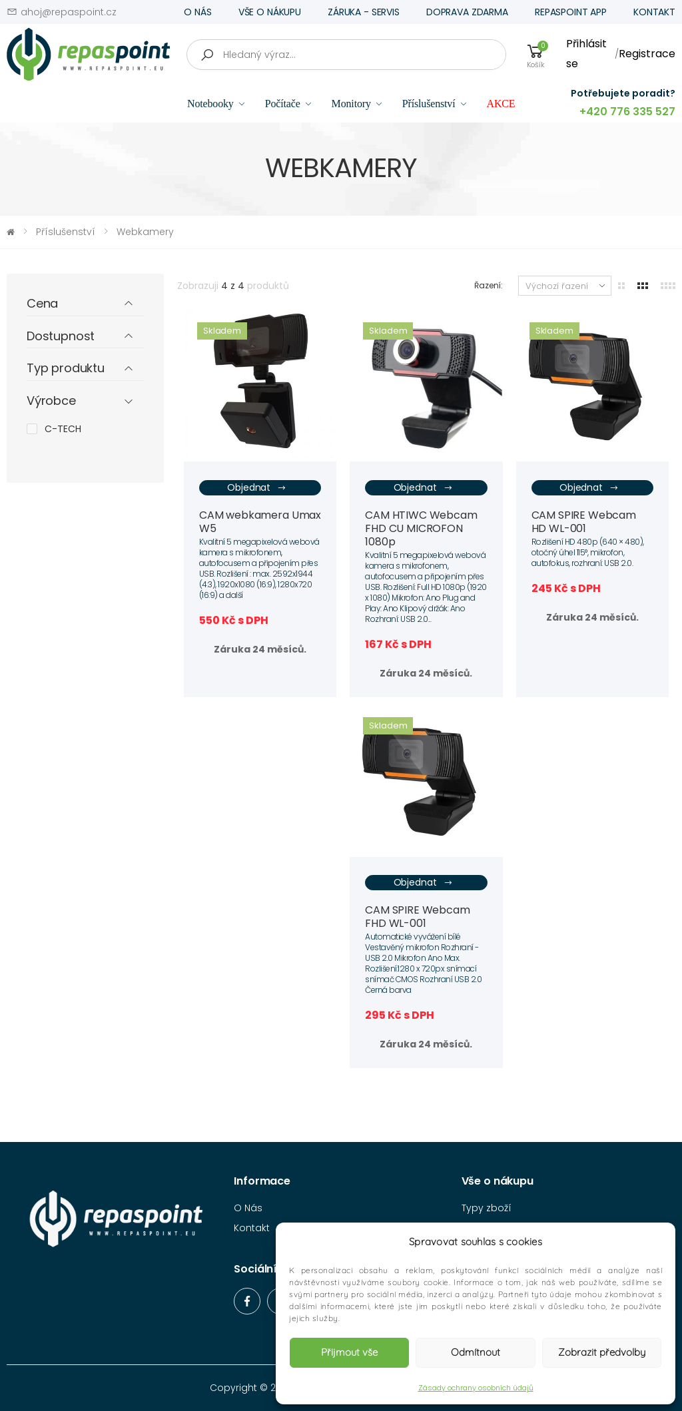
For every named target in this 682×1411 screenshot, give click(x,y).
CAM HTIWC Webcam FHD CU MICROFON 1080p (421, 528)
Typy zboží (487, 1208)
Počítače (282, 103)
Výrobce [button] (51, 401)
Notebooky (210, 103)
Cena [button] (42, 304)
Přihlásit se (586, 53)
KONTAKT (654, 12)
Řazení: (488, 285)
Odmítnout (475, 1352)
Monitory (351, 103)
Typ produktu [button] (66, 369)
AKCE (500, 103)
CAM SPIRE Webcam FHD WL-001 (417, 916)
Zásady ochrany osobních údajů (475, 1387)
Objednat (256, 488)
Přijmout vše (349, 1352)
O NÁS (197, 12)
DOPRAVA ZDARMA (467, 12)
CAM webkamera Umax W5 (260, 521)
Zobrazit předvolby (601, 1352)
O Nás (248, 1208)
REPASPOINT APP (571, 12)
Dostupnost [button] (61, 337)
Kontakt (252, 1228)
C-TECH (63, 428)
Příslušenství (429, 103)
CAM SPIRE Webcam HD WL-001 (583, 521)
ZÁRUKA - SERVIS (364, 12)
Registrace (647, 53)
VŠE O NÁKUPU (269, 12)
